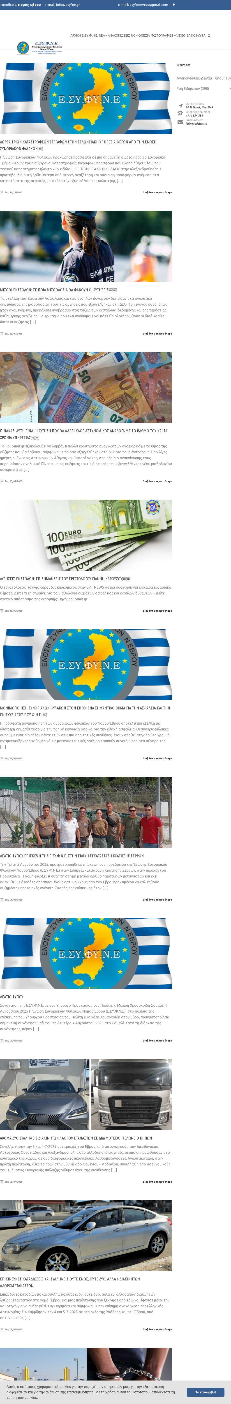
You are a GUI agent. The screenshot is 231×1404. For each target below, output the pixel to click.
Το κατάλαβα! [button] (205, 1392)
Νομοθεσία (140, 35)
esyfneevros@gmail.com (148, 5)
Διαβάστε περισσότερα (157, 192)
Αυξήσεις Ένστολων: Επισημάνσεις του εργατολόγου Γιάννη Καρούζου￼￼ (65, 578)
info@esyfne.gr (68, 5)
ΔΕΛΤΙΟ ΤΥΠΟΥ (11, 996)
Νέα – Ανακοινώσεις (114, 35)
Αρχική (75, 35)
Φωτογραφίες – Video (168, 35)
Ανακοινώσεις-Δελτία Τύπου (200, 78)
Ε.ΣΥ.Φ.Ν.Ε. (90, 35)
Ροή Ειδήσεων (188, 89)
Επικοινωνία (196, 35)
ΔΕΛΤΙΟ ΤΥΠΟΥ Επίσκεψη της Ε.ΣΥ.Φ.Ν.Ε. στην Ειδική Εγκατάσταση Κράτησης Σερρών (72, 856)
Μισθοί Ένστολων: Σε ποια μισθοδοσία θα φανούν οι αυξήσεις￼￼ (58, 290)
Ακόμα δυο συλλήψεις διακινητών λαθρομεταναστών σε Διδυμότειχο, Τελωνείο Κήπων (76, 1138)
